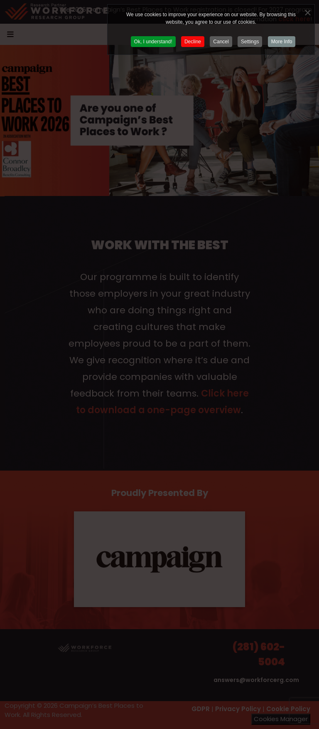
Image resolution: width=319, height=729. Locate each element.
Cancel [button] (220, 42)
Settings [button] (250, 42)
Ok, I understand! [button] (153, 42)
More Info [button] (281, 42)
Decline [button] (192, 42)
